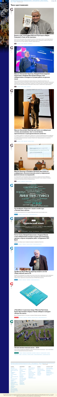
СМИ (22, 43)
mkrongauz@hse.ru (3, 28)
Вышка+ (21, 372)
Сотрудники (3, 12)
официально (28, 279)
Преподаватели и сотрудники (13, 373)
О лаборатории (3, 10)
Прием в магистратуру (22, 373)
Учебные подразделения (34, 363)
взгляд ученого (30, 43)
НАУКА (29, 366)
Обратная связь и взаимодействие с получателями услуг (22, 383)
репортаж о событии (31, 141)
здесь (49, 394)
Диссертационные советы (31, 372)
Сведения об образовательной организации (13, 386)
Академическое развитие (31, 374)
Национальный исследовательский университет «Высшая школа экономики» (21, 363)
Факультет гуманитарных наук (42, 363)
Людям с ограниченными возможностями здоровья (14, 389)
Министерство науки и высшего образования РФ (49, 368)
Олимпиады (21, 370)
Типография (38, 371)
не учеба (25, 86)
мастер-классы (24, 354)
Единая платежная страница (14, 390)
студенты (20, 354)
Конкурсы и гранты (30, 375)
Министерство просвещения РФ (48, 370)
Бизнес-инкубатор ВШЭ (23, 379)
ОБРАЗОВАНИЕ (22, 366)
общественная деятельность (33, 214)
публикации (24, 244)
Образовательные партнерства (22, 381)
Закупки (12, 375)
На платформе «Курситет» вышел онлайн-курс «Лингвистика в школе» (29, 209)
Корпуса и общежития (13, 374)
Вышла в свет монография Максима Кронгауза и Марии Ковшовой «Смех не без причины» (31, 36)
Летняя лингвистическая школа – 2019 (26, 347)
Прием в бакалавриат (22, 371)
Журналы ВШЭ (39, 373)
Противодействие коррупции (13, 380)
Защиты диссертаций (31, 373)
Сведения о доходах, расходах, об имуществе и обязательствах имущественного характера (14, 383)
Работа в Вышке (13, 391)
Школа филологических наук (50, 363)
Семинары (2, 14)
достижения (18, 43)
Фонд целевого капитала (14, 378)
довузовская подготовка (46, 354)
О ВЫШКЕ (12, 366)
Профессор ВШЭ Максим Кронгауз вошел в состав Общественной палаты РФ (30, 272)
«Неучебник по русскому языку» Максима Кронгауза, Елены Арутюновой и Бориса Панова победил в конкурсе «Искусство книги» (32, 311)
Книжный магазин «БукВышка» (41, 370)
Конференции (3, 16)
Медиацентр (39, 372)
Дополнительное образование (22, 376)
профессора (25, 43)
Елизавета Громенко (4, 31)
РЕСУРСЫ (38, 366)
